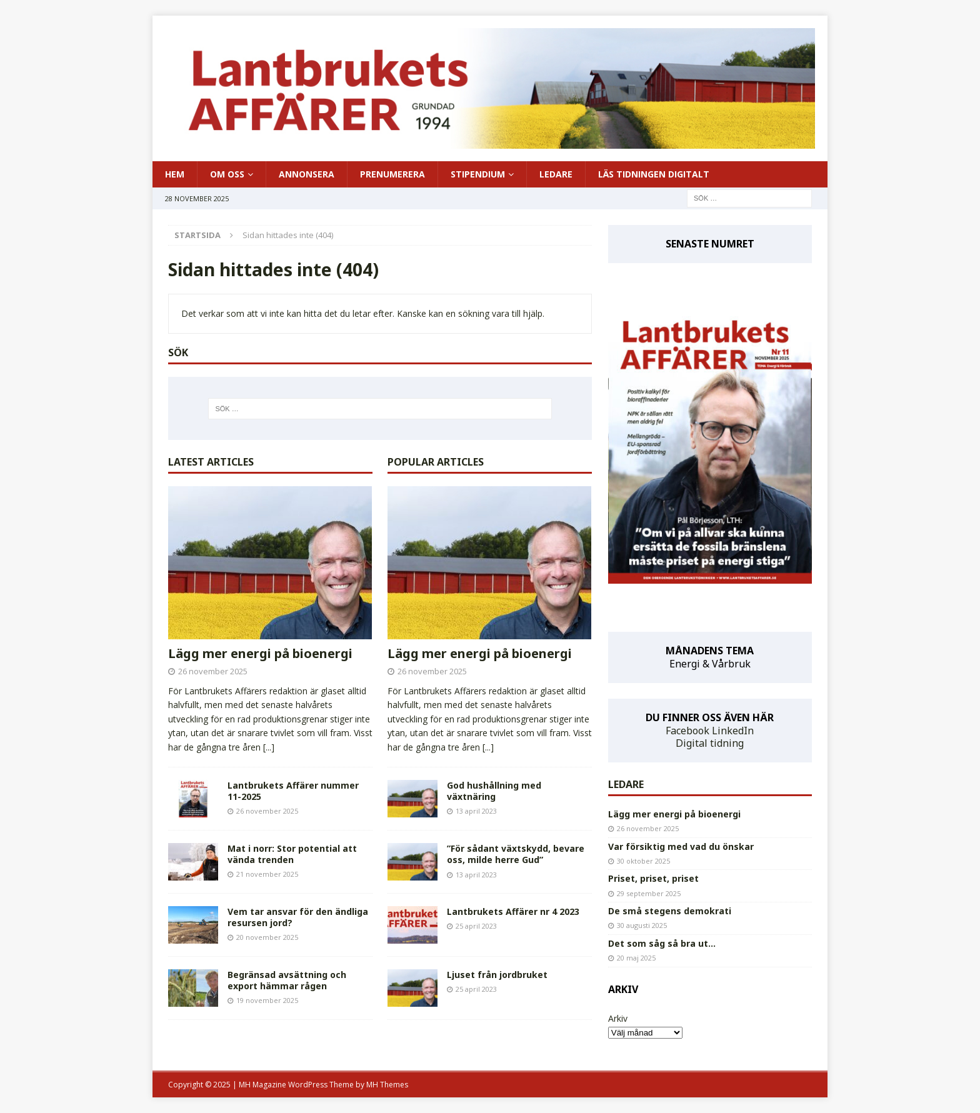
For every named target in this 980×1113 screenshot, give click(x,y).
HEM (174, 174)
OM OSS (227, 174)
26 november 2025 (213, 671)
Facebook (687, 730)
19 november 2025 (267, 1000)
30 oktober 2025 (643, 861)
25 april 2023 (476, 926)
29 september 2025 (649, 893)
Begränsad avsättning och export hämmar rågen (287, 980)
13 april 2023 (476, 811)
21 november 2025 (267, 874)
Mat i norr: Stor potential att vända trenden (292, 854)
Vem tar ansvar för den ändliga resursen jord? (298, 917)
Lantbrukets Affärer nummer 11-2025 (293, 790)
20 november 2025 (267, 937)
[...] (268, 747)
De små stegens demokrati (669, 911)
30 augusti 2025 (642, 925)
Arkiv (618, 1018)
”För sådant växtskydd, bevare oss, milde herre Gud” (515, 854)
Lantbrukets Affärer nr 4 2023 (513, 911)
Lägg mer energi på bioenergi (260, 653)
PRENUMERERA (392, 174)
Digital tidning (710, 743)
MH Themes (387, 1084)
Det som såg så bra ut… (662, 943)
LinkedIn (733, 730)
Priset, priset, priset (653, 878)
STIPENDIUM (478, 174)
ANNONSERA (306, 174)
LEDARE (555, 174)
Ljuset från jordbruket (497, 975)
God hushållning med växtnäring (494, 790)
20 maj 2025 (636, 957)
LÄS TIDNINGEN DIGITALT (653, 174)
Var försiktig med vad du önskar (681, 846)
